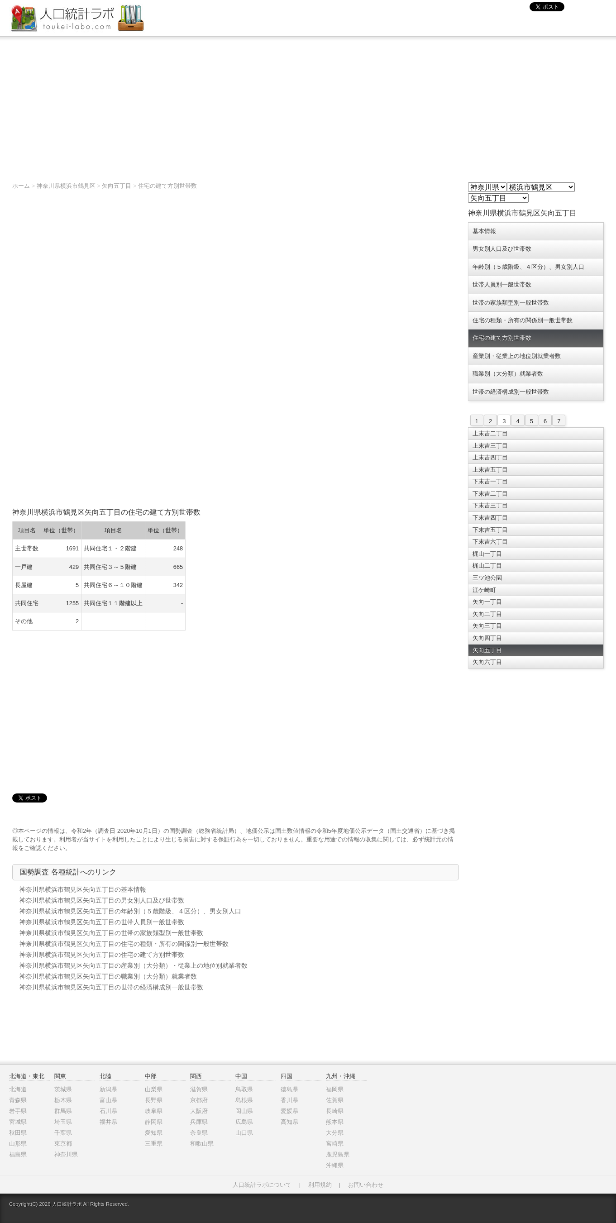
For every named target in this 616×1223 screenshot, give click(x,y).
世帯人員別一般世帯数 (502, 284)
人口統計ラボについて (262, 1184)
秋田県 (18, 1132)
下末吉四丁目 (490, 517)
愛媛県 (289, 1111)
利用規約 (320, 1184)
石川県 (108, 1111)
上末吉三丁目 (490, 445)
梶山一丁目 (487, 553)
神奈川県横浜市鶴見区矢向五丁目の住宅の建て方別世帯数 (101, 954)
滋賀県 (199, 1089)
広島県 (244, 1121)
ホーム (21, 185)
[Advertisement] (308, 104)
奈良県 (199, 1132)
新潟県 (108, 1089)
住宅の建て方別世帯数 (167, 185)
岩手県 (18, 1111)
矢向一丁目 (487, 601)
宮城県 (18, 1121)
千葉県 (63, 1132)
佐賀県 (335, 1100)
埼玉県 (63, 1121)
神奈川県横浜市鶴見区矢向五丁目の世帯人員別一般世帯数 (101, 922)
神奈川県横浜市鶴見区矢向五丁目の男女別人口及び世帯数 (101, 900)
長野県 (153, 1100)
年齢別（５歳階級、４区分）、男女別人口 (528, 266)
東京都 (63, 1143)
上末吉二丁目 (490, 433)
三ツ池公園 (487, 577)
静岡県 (153, 1121)
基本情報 (484, 231)
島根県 (244, 1100)
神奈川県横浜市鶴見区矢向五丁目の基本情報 (82, 889)
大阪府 (199, 1111)
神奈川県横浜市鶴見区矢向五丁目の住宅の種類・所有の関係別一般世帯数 (124, 943)
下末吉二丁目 (490, 493)
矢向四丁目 (487, 638)
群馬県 (63, 1111)
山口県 (244, 1132)
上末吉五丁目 (490, 469)
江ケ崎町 (484, 590)
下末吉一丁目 (490, 481)
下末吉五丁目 (490, 529)
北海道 (18, 1089)
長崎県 (335, 1111)
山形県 (18, 1143)
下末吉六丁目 (490, 541)
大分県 (335, 1132)
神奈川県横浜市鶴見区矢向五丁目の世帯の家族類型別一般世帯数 (111, 932)
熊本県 (335, 1121)
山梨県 (153, 1089)
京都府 (199, 1100)
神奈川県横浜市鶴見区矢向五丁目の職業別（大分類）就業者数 (108, 976)
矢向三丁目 (487, 625)
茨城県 (63, 1089)
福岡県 (335, 1089)
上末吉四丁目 (490, 457)
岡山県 (244, 1111)
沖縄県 (335, 1165)
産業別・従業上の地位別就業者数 (517, 356)
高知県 (289, 1121)
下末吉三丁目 (490, 505)
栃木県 (63, 1100)
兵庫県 (199, 1121)
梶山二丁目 (487, 565)
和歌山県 (202, 1143)
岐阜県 (153, 1111)
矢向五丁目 (116, 185)
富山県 (108, 1100)
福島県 (18, 1154)
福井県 (108, 1121)
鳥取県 (244, 1089)
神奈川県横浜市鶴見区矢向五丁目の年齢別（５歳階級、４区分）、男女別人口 (130, 911)
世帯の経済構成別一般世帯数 (511, 391)
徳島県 (289, 1089)
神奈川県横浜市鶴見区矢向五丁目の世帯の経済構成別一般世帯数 (111, 987)
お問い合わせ (365, 1184)
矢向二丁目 (487, 614)
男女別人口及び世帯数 (502, 248)
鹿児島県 (337, 1154)
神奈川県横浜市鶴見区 (66, 185)
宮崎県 (335, 1143)
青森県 (18, 1100)
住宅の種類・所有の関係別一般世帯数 (523, 320)
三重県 (153, 1143)
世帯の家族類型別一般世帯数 (511, 302)
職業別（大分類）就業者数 (508, 373)
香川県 (289, 1100)
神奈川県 (66, 1154)
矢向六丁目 (487, 662)
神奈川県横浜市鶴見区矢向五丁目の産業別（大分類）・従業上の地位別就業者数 (133, 965)
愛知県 (153, 1132)
